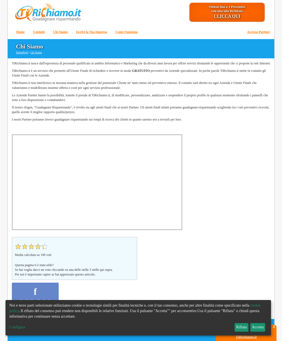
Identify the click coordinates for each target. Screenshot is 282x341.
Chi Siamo (60, 32)
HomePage (22, 52)
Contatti (39, 32)
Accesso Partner (258, 32)
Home (20, 32)
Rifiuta (241, 327)
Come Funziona (126, 32)
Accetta (258, 327)
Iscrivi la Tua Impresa (91, 32)
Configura (17, 327)
